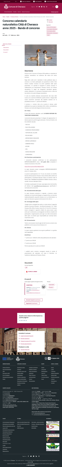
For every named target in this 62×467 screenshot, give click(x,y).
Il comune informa (45, 377)
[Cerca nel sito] (56, 6)
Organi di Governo (6, 367)
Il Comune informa (14, 16)
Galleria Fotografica (55, 373)
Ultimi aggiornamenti (7, 447)
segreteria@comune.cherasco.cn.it (33, 292)
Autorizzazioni (20, 375)
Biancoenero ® (36, 463)
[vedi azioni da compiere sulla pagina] (49, 22)
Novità (7, 16)
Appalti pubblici (20, 373)
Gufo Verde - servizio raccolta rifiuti (38, 422)
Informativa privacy (6, 439)
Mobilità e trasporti (33, 369)
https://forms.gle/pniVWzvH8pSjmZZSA (34, 166)
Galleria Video (54, 375)
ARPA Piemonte (20, 428)
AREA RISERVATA (30, 465)
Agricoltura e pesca (21, 367)
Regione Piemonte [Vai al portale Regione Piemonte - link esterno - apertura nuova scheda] (7, 1)
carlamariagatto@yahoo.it (39, 413)
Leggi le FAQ (5, 428)
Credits (4, 445)
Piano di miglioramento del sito (9, 426)
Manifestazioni (44, 371)
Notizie (42, 367)
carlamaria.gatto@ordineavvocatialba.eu (42, 414)
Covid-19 (43, 373)
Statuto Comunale (6, 437)
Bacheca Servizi (6, 435)
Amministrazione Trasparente (8, 422)
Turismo (30, 379)
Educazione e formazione (22, 381)
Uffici (4, 371)
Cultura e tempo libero (21, 379)
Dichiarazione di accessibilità (8, 424)
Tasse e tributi (44, 375)
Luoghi (52, 369)
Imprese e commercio (33, 367)
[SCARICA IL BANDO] (27, 271)
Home (4, 16)
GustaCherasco (34, 426)
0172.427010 (7, 393)
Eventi (52, 367)
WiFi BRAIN (33, 428)
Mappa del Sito (6, 451)
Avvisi (42, 379)
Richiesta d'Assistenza (7, 434)
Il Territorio (53, 371)
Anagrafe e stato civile (21, 371)
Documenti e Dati (6, 373)
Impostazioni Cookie (7, 443)
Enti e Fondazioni (6, 375)
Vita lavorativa (32, 381)
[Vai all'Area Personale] (50, 1)
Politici (4, 379)
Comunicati (43, 369)
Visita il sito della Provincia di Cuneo (24, 424)
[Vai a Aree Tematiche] (37, 1)
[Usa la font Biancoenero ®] (25, 1)
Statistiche (5, 449)
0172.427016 (7, 394)
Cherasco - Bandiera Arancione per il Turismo (40, 424)
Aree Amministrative (7, 369)
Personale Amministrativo (8, 377)
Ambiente (19, 369)
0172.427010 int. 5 (35, 290)
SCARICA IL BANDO (32, 271)
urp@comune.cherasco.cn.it (10, 400)
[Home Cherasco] (15, 6)
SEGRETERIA (29, 285)
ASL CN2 (19, 426)
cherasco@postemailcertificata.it (11, 398)
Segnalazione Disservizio (7, 432)
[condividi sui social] (49, 20)
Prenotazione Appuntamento (8, 430)
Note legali (5, 441)
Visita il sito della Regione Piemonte (24, 422)
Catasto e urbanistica (21, 377)
